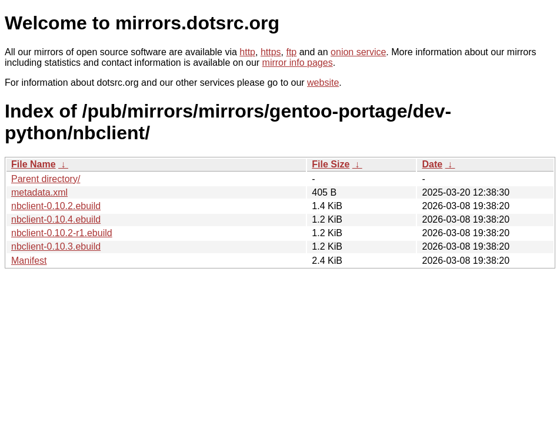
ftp (291, 52)
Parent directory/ (45, 179)
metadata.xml (39, 192)
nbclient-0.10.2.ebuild (56, 206)
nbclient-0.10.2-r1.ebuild (61, 233)
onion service (358, 52)
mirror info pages (297, 63)
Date (432, 164)
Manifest (28, 261)
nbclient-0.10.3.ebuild (56, 246)
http (247, 52)
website (323, 83)
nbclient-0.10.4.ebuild (56, 219)
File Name (33, 164)
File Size (330, 164)
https (271, 52)
